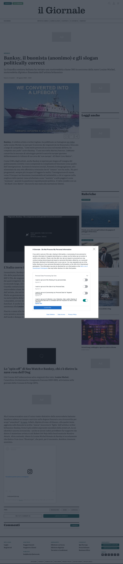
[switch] (85, 280)
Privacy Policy (72, 314)
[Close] (95, 249)
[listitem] (61, 276)
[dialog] (61, 282)
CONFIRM (47, 307)
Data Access (61, 314)
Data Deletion (51, 314)
